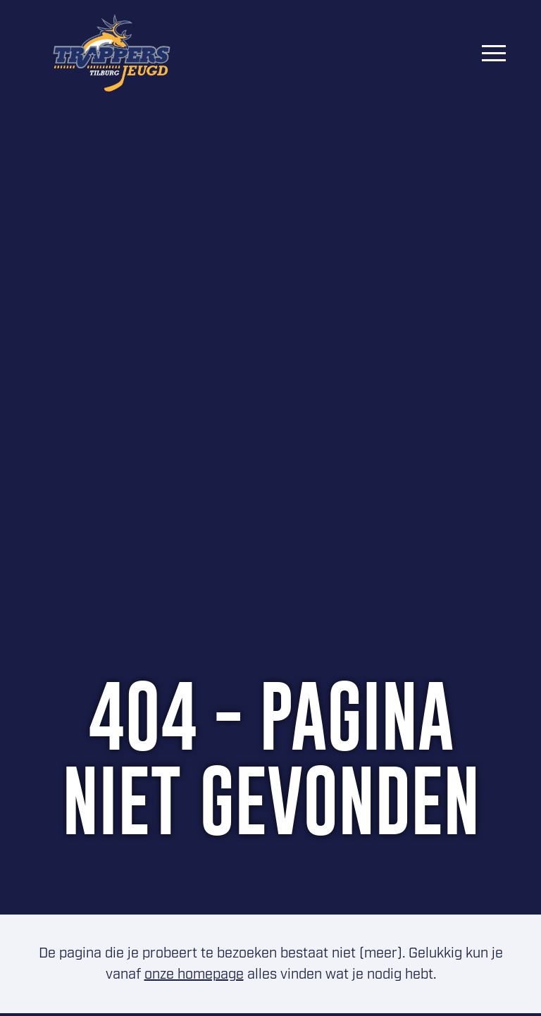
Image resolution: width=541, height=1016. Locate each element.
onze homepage (194, 974)
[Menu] (494, 53)
